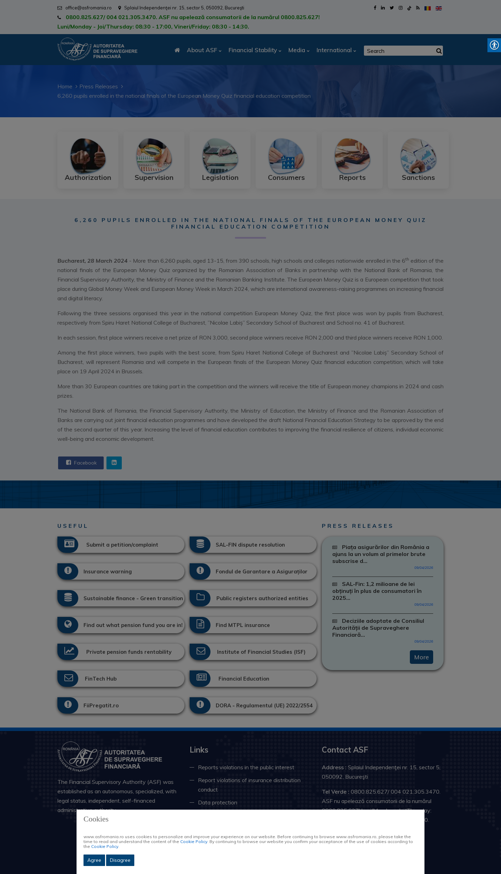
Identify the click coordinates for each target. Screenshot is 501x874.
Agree (94, 860)
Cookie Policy (193, 841)
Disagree (120, 860)
